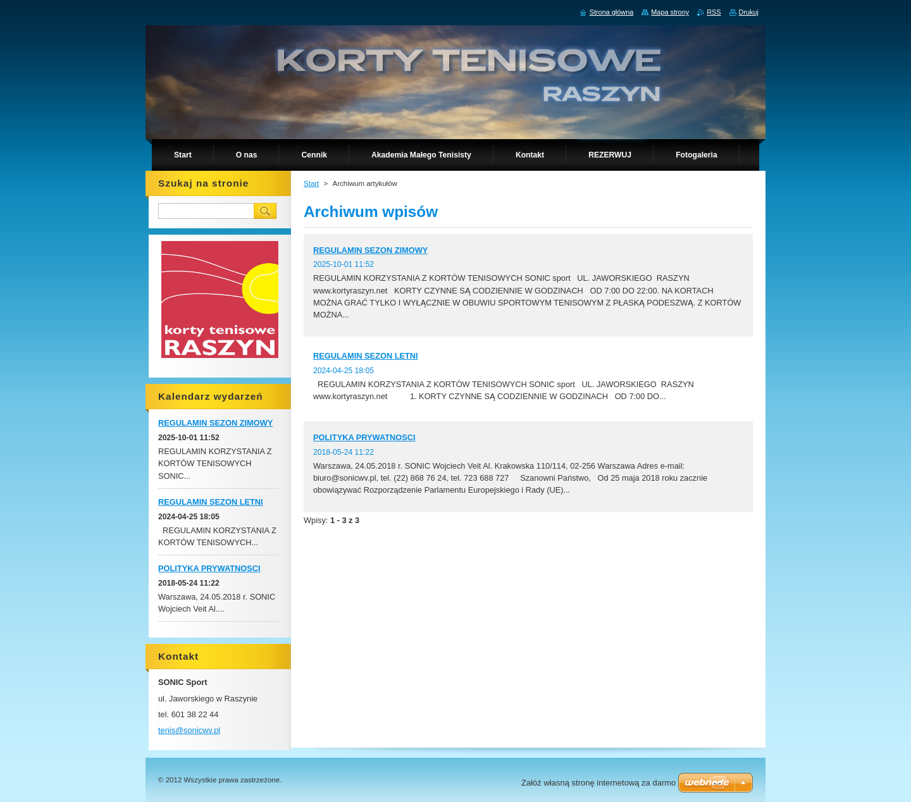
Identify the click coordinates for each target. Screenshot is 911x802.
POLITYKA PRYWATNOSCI (364, 437)
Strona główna (612, 12)
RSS (714, 12)
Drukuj (749, 12)
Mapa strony (670, 12)
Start (311, 183)
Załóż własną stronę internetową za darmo (598, 782)
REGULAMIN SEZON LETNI (365, 356)
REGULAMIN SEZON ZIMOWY (370, 250)
